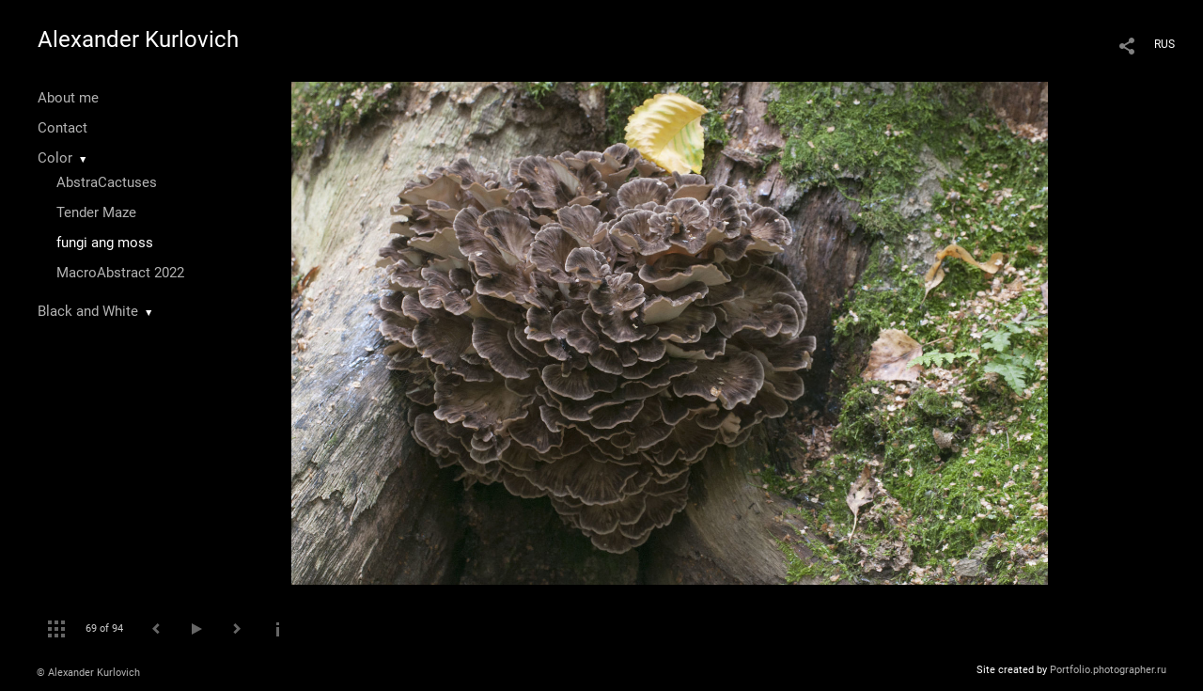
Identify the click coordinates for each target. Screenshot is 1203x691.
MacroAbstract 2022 (120, 272)
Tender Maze (96, 212)
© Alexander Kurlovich (88, 673)
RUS (1164, 44)
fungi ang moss (104, 242)
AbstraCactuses (106, 182)
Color (55, 157)
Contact (62, 127)
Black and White (88, 311)
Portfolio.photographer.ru (1108, 670)
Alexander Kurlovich (138, 39)
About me (68, 97)
